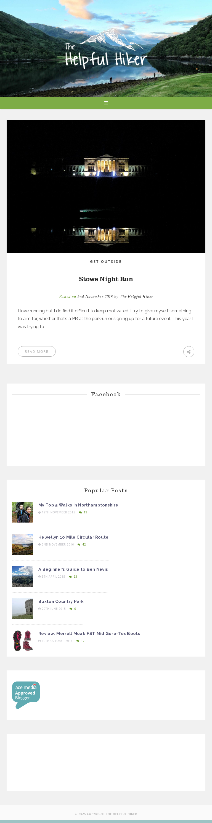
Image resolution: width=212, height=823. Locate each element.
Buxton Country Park (61, 601)
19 (83, 512)
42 (82, 544)
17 (80, 641)
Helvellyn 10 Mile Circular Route (73, 537)
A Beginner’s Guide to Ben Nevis (73, 569)
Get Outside (106, 261)
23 (73, 576)
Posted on (86, 297)
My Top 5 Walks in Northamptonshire (78, 505)
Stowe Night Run (106, 279)
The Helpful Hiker (136, 297)
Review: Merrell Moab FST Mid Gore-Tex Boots (89, 633)
